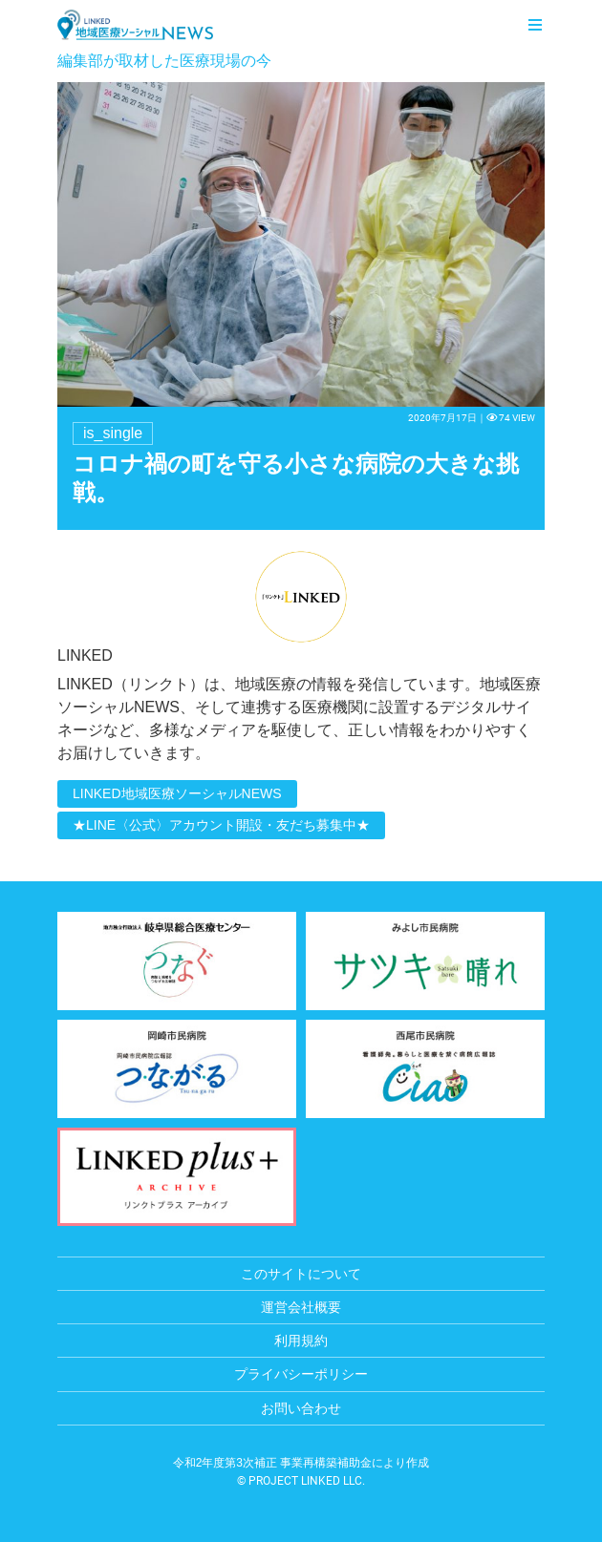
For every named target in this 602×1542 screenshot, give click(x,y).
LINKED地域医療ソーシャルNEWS (177, 793)
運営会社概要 (301, 1307)
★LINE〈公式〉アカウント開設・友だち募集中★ (221, 825)
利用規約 (301, 1340)
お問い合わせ (301, 1408)
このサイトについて (301, 1273)
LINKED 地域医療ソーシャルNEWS (135, 25)
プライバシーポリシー (301, 1374)
